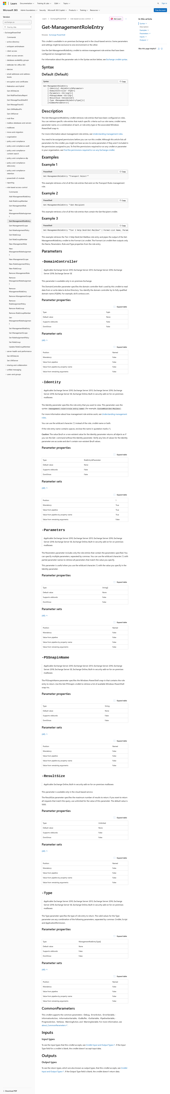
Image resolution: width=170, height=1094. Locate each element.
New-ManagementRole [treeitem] (18, 244)
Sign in (164, 3)
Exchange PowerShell (57, 35)
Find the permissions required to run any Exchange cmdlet (89, 150)
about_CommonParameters (54, 1025)
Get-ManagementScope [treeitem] (18, 225)
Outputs (144, 40)
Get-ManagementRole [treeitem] (17, 205)
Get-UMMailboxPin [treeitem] (14, 109)
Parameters (145, 33)
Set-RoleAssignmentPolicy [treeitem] (19, 337)
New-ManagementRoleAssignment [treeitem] (20, 251)
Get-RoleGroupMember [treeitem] (18, 239)
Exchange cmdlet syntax (116, 59)
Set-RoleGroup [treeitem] (14, 342)
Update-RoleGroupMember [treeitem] (19, 347)
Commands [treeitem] (11, 37)
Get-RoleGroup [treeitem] (15, 235)
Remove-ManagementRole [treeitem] (19, 273)
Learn (44, 18)
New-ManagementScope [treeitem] (18, 259)
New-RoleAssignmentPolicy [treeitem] (19, 264)
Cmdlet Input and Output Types (99, 1045)
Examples (144, 30)
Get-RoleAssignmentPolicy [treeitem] (19, 230)
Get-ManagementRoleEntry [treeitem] (19, 221)
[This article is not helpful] (161, 48)
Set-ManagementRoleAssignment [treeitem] (20, 320)
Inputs (143, 37)
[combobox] (17, 22)
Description (144, 27)
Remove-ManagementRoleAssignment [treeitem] (20, 280)
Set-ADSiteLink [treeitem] (13, 356)
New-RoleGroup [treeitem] (15, 268)
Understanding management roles (108, 134)
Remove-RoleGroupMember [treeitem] (20, 313)
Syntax (143, 23)
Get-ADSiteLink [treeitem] (13, 91)
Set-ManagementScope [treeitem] (18, 333)
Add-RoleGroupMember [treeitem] (18, 201)
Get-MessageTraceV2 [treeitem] (15, 104)
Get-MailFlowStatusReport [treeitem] (17, 95)
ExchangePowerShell (58, 18)
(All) (45, 340)
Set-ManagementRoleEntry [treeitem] (19, 328)
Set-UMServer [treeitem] (12, 360)
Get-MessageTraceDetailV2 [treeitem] (17, 100)
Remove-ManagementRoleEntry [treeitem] (18, 290)
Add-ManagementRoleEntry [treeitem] (20, 196)
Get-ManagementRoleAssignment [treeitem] (20, 213)
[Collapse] (30, 17)
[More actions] (126, 19)
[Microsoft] (4, 3)
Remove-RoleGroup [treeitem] (16, 308)
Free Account (160, 10)
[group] (85, 230)
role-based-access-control (80, 18)
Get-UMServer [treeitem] (12, 113)
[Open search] (158, 3)
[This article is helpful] (158, 48)
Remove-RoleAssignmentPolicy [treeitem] (17, 302)
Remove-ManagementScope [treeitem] (20, 296)
